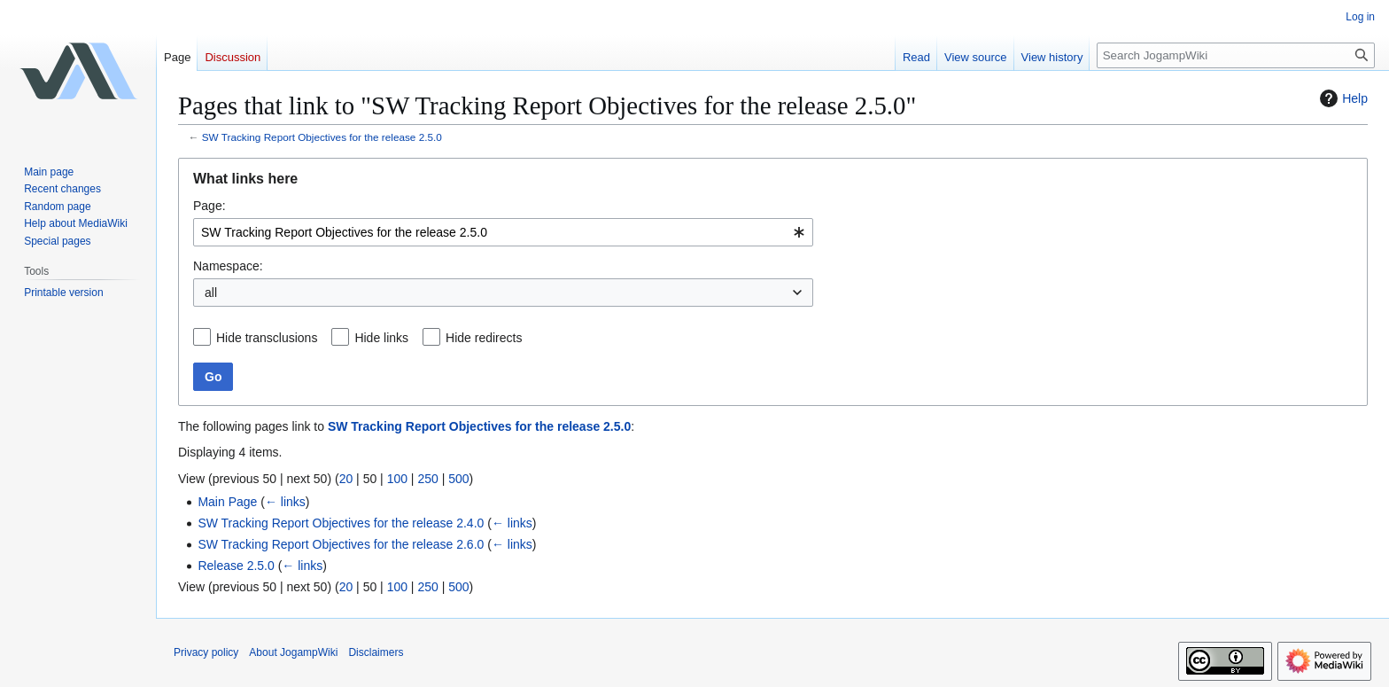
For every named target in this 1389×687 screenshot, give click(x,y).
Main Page (227, 502)
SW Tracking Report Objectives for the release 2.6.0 (341, 544)
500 (458, 479)
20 (346, 479)
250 (427, 479)
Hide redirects (484, 338)
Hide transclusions (266, 338)
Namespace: (228, 266)
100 (397, 479)
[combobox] (503, 232)
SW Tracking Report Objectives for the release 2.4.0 (341, 523)
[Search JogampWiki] (1236, 55)
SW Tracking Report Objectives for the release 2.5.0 (322, 137)
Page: (209, 206)
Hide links (381, 338)
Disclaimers (375, 652)
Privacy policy (206, 652)
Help (1341, 98)
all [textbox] (211, 292)
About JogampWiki (293, 652)
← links (285, 502)
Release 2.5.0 (236, 565)
